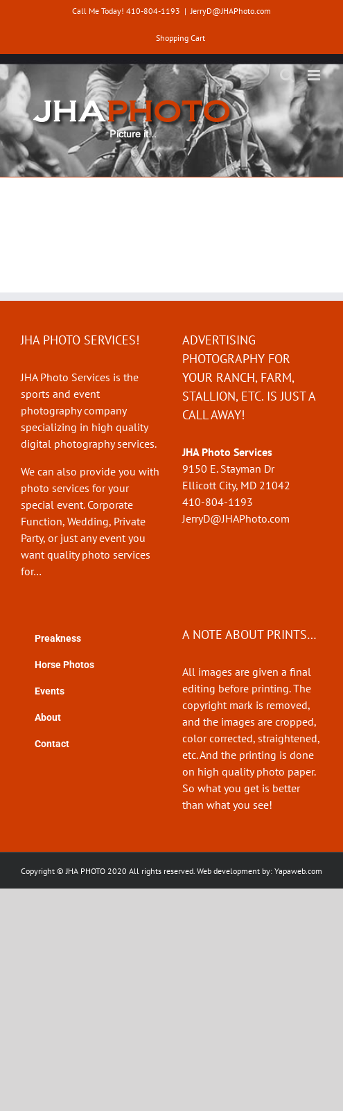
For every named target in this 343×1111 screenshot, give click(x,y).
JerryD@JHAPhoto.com (231, 11)
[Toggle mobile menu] (315, 75)
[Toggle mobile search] (287, 75)
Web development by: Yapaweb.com (259, 871)
